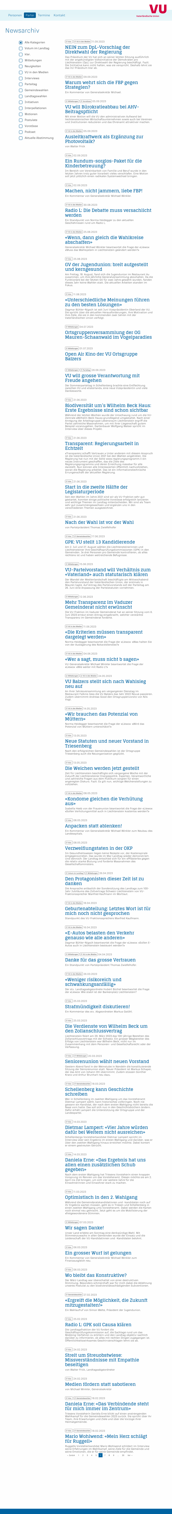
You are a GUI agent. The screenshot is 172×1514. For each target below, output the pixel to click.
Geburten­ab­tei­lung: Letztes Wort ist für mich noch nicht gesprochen (108, 911)
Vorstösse (28, 126)
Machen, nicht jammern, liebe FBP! (103, 191)
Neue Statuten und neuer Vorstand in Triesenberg (107, 743)
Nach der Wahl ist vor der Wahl (99, 522)
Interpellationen (33, 108)
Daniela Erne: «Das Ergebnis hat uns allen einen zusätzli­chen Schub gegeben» (105, 1164)
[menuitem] (15, 16)
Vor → (130, 1455)
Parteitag (28, 84)
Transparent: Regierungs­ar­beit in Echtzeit (102, 446)
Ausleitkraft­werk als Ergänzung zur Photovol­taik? (104, 139)
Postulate (28, 120)
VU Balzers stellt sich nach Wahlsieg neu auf (105, 684)
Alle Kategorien (32, 42)
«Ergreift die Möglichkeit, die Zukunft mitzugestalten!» (106, 1302)
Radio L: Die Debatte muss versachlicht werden (108, 212)
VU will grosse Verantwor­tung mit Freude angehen (102, 378)
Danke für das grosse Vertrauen (100, 960)
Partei (30, 15)
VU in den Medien (33, 72)
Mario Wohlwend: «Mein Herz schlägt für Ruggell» (106, 1438)
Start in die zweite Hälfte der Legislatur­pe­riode (96, 489)
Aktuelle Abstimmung (36, 138)
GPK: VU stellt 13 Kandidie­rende (100, 542)
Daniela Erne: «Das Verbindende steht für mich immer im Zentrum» (107, 1406)
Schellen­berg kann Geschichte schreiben (99, 1092)
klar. (25, 54)
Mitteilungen (30, 60)
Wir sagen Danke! (84, 1228)
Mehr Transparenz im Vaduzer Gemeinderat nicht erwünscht (98, 604)
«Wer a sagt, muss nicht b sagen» (102, 659)
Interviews (29, 78)
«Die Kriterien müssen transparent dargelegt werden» (104, 634)
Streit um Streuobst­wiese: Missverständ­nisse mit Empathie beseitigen (102, 1360)
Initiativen (29, 102)
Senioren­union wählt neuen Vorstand (107, 1061)
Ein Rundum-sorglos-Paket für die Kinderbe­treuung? (103, 163)
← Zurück (71, 1455)
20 (123, 1455)
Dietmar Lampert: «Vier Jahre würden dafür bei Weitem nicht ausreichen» (106, 1130)
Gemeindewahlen (33, 90)
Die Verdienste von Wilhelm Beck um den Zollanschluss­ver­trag (106, 1028)
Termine (44, 15)
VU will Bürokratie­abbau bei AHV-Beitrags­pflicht (102, 109)
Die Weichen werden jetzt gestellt (102, 768)
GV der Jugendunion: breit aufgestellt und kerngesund (106, 267)
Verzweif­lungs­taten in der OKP (98, 848)
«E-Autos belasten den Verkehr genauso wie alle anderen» (99, 935)
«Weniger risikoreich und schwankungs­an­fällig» (93, 982)
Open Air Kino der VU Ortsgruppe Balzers (101, 356)
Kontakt (59, 15)
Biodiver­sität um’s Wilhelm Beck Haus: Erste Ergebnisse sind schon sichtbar (108, 408)
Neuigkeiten (30, 66)
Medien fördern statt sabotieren (100, 1384)
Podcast (27, 132)
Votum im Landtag (34, 48)
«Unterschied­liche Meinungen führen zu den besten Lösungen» (107, 302)
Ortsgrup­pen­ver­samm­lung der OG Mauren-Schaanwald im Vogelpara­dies (108, 335)
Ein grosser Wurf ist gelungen (98, 1253)
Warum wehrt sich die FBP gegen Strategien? (101, 85)
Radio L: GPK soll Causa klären (98, 1325)
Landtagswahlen (33, 96)
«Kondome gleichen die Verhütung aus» (104, 801)
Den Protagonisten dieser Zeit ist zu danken (104, 881)
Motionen (28, 114)
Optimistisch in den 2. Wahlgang (101, 1197)
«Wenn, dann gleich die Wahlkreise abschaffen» (104, 240)
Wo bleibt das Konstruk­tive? (96, 1275)
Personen (15, 15)
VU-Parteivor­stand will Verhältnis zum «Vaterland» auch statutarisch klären (108, 572)
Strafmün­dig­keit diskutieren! (97, 1007)
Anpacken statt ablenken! (93, 826)
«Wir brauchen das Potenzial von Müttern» (101, 716)
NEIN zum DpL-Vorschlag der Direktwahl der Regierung (97, 49)
